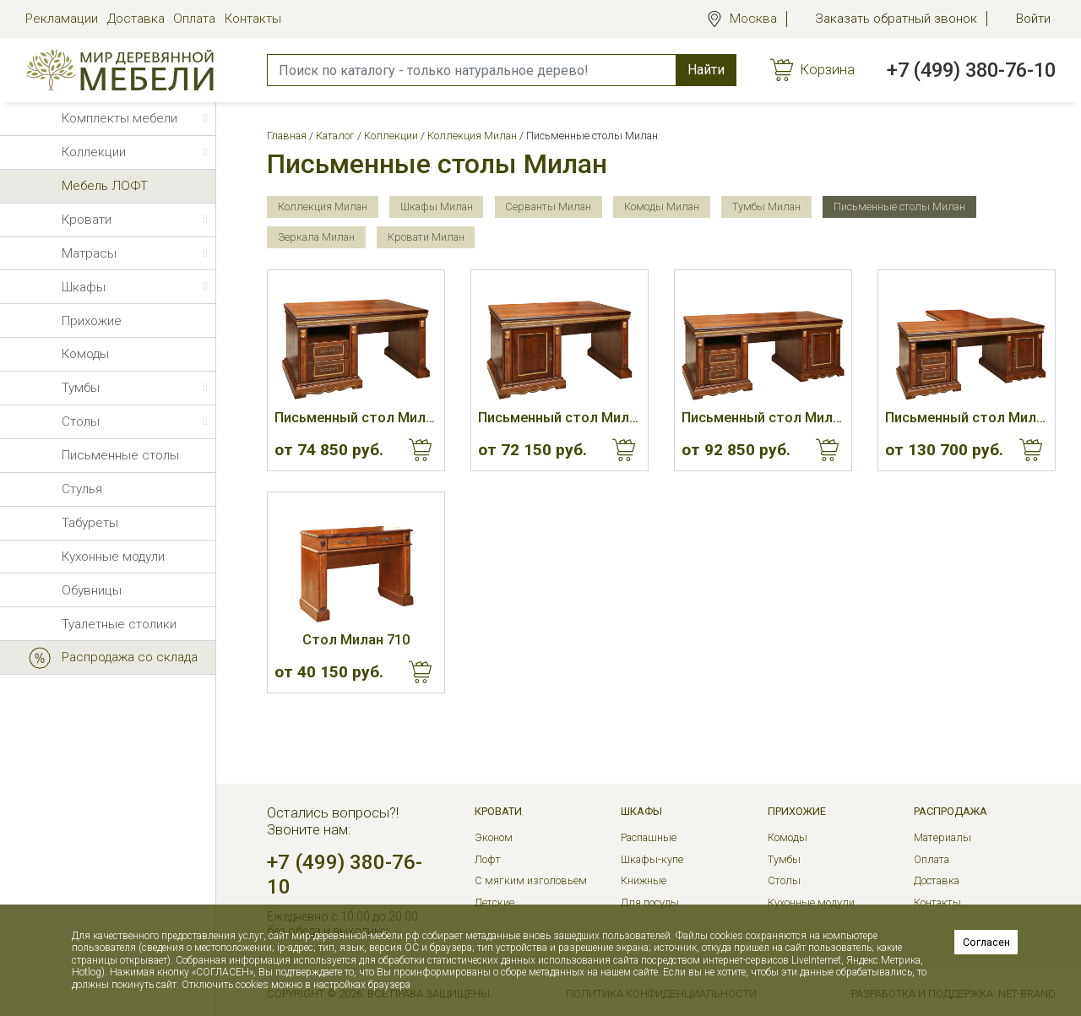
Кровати (498, 811)
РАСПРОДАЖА (950, 811)
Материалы (942, 837)
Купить (420, 450)
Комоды (787, 837)
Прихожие (797, 811)
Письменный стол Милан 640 (966, 418)
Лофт (488, 859)
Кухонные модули (811, 902)
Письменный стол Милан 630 (763, 418)
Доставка (136, 18)
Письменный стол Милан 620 (559, 418)
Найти (706, 70)
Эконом (494, 837)
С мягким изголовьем (531, 880)
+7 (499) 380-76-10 (971, 70)
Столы (784, 880)
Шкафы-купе (652, 859)
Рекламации (61, 18)
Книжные (643, 880)
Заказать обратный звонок (896, 18)
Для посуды (650, 902)
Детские (494, 902)
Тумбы (784, 859)
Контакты (253, 18)
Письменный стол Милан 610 (355, 418)
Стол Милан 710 (356, 640)
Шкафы (641, 811)
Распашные (648, 837)
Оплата (194, 18)
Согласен (986, 942)
